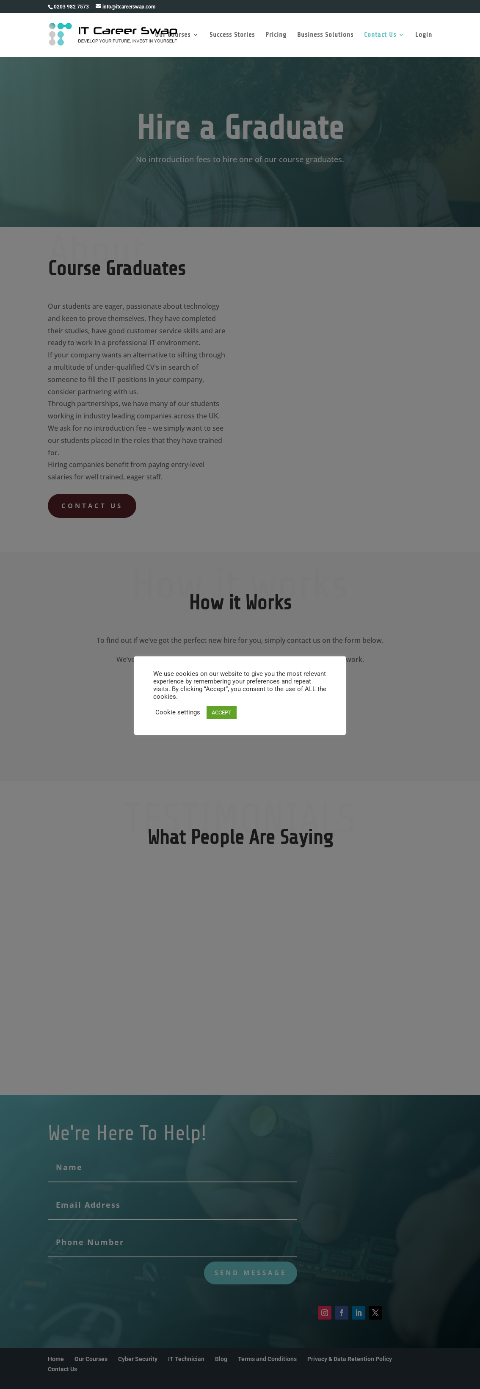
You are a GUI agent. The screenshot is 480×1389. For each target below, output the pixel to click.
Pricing (276, 35)
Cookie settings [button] (177, 712)
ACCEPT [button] (222, 712)
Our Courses (172, 35)
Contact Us (380, 35)
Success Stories (232, 35)
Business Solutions (325, 35)
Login (423, 35)
